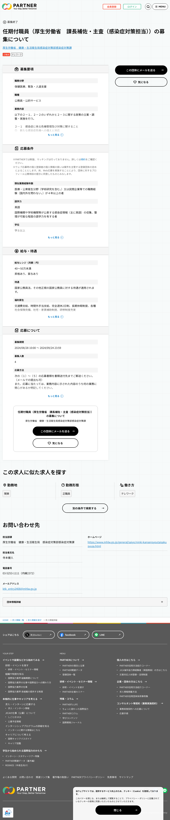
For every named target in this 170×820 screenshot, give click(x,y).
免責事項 (112, 774)
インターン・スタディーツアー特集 (21, 754)
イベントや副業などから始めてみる (24, 660)
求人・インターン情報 (18, 707)
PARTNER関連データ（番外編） (19, 758)
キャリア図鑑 (14, 741)
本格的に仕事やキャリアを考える (23, 698)
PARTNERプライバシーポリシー (88, 774)
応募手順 (124, 712)
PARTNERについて (72, 660)
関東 (6, 494)
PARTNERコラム (69, 712)
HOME (5, 620)
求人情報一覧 (18, 620)
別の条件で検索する (84, 508)
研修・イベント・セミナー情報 (22, 669)
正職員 (67, 494)
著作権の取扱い (60, 774)
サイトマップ (126, 774)
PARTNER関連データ (71, 669)
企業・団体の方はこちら (132, 681)
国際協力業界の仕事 (17, 686)
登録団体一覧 (68, 674)
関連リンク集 (43, 774)
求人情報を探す (35, 620)
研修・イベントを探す (72, 686)
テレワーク (127, 494)
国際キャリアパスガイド (19, 736)
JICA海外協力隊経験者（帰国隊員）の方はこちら (141, 669)
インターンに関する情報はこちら (23, 728)
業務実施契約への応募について (133, 707)
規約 (83, 159)
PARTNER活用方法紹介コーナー (134, 665)
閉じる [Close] (132, 810)
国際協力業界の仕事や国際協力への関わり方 (28, 682)
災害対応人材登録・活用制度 (132, 674)
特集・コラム (69, 698)
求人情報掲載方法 (127, 690)
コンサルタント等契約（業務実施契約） (140, 702)
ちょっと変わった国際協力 (74, 707)
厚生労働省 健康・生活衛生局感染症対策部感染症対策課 (37, 48)
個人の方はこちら (129, 660)
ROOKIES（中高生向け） (16, 762)
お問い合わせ (26, 774)
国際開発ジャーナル (71, 720)
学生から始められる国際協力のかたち (25, 749)
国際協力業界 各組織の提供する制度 (24, 690)
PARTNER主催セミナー (72, 690)
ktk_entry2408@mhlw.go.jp (20, 589)
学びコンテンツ (69, 716)
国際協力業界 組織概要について (22, 677)
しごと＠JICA (14, 715)
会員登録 (107, 6)
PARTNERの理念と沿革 (72, 665)
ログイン (127, 6)
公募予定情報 (14, 720)
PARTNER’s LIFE (69, 703)
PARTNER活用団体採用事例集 (133, 695)
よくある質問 (10, 774)
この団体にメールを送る (55, 431)
